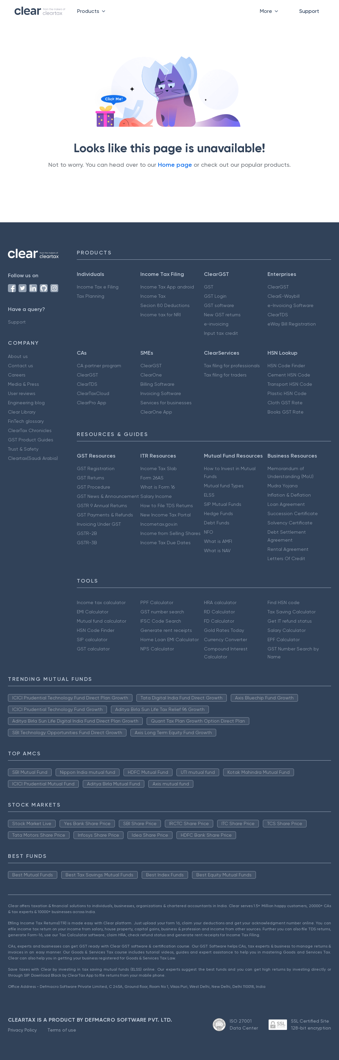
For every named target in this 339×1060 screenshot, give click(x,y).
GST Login (215, 296)
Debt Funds (216, 522)
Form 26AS (152, 477)
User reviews (21, 393)
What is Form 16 (157, 487)
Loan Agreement (286, 504)
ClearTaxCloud (93, 393)
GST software (219, 305)
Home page (175, 164)
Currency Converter (225, 639)
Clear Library (21, 412)
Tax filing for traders (225, 374)
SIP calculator (92, 639)
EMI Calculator (92, 611)
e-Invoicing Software (290, 305)
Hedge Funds (218, 513)
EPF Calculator (283, 639)
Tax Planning (90, 296)
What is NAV (217, 550)
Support (309, 11)
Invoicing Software (160, 393)
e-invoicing (216, 324)
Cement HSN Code (288, 374)
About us (18, 356)
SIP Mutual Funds (222, 504)
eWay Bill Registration (291, 324)
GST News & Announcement (108, 496)
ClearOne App (156, 412)
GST (208, 286)
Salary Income (156, 496)
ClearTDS (277, 314)
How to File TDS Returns (166, 505)
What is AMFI (218, 541)
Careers (16, 374)
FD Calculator (219, 621)
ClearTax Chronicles (30, 430)
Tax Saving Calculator (291, 611)
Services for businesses (166, 402)
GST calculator (93, 648)
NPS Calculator (157, 648)
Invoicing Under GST (99, 524)
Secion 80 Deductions (165, 305)
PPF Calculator (156, 602)
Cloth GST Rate (285, 402)
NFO (208, 532)
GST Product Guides (30, 439)
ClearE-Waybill (283, 296)
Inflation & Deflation (289, 495)
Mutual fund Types (224, 485)
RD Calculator (219, 611)
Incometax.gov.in (158, 524)
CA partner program (99, 365)
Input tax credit (221, 333)
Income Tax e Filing (98, 286)
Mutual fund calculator (101, 621)
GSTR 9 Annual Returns (102, 505)
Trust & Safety (23, 449)
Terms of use (61, 1030)
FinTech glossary (26, 421)
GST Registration (96, 468)
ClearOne (151, 374)
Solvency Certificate (290, 522)
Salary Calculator (286, 630)
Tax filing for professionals (232, 365)
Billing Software (157, 384)
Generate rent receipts (166, 630)
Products (92, 11)
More (270, 11)
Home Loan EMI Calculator (169, 639)
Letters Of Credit (286, 558)
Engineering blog (26, 402)
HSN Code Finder (286, 365)
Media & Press (23, 384)
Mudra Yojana (282, 485)
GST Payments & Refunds (105, 514)
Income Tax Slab (158, 468)
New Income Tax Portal (165, 514)
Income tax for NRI (160, 314)
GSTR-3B (87, 542)
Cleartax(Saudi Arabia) (33, 458)
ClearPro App (91, 402)
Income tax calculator (101, 602)
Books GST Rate (285, 412)
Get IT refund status (289, 621)
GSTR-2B (87, 533)
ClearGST (278, 286)
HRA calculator (220, 602)
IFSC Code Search (160, 621)
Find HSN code (283, 602)
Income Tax (153, 296)
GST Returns (90, 477)
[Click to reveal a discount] (105, 117)
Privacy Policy (22, 1030)
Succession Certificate (292, 513)
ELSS (209, 495)
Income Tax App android (167, 286)
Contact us (20, 365)
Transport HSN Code (289, 384)
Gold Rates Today (224, 630)
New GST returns (222, 314)
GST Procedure (93, 487)
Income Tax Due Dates (165, 542)
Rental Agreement (288, 549)
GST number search (162, 611)
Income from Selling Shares (170, 533)
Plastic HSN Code (287, 393)
